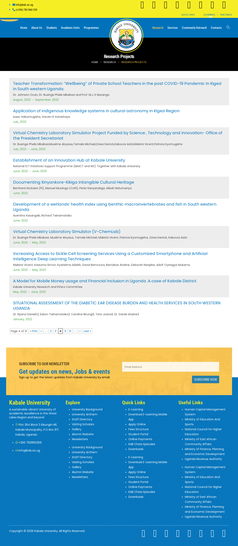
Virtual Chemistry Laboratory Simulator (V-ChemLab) (66, 231)
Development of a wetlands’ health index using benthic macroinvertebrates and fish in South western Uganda (114, 206)
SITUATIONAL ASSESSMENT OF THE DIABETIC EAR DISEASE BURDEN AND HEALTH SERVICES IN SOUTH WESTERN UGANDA (117, 305)
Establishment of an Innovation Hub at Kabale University (69, 160)
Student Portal (138, 434)
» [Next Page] (79, 331)
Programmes (91, 28)
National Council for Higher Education (203, 431)
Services (172, 28)
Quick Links (188, 14)
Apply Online (137, 424)
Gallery (76, 429)
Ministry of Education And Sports (202, 421)
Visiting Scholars (83, 424)
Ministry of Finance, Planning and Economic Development (205, 451)
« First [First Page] (33, 331)
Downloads (135, 449)
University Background (87, 409)
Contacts (216, 28)
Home (23, 28)
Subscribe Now (205, 379)
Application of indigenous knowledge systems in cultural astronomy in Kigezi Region (96, 111)
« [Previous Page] (41, 331)
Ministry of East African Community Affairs (200, 441)
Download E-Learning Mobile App (147, 416)
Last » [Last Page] (87, 331)
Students (51, 28)
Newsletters (80, 439)
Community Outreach (194, 28)
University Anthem (84, 414)
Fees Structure (138, 429)
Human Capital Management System (205, 411)
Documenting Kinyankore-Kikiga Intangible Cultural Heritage (73, 182)
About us (36, 28)
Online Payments (140, 439)
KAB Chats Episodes (141, 444)
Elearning (209, 14)
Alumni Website (83, 434)
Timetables (226, 14)
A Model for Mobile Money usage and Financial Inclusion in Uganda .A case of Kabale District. (105, 281)
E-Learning (135, 409)
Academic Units (70, 28)
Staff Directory (82, 419)
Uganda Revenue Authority (203, 459)
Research (157, 28)
